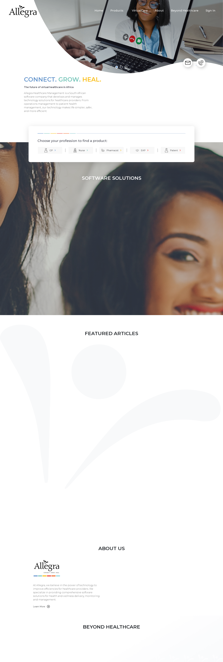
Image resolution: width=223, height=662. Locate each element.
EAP (143, 150)
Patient (174, 150)
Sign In (210, 10)
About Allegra (102, 633)
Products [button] (117, 10)
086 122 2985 (175, 633)
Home (99, 10)
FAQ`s (135, 639)
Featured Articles (140, 636)
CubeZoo (122, 658)
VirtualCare (140, 10)
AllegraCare (64, 636)
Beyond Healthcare (184, 10)
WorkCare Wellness (68, 639)
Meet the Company (105, 636)
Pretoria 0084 (175, 646)
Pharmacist (112, 150)
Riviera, (171, 643)
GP (51, 150)
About (159, 10)
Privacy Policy (133, 658)
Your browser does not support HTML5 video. (137, 437)
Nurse (82, 150)
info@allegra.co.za (177, 636)
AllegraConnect (66, 643)
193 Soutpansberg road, (180, 639)
